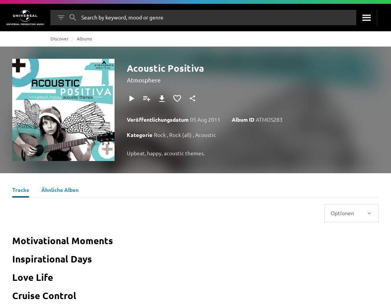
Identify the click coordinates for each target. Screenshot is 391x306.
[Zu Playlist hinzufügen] (146, 98)
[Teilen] (192, 98)
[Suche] (366, 17)
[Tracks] (20, 190)
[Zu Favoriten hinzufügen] (177, 98)
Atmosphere (144, 80)
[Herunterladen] (161, 98)
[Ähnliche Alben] (60, 190)
